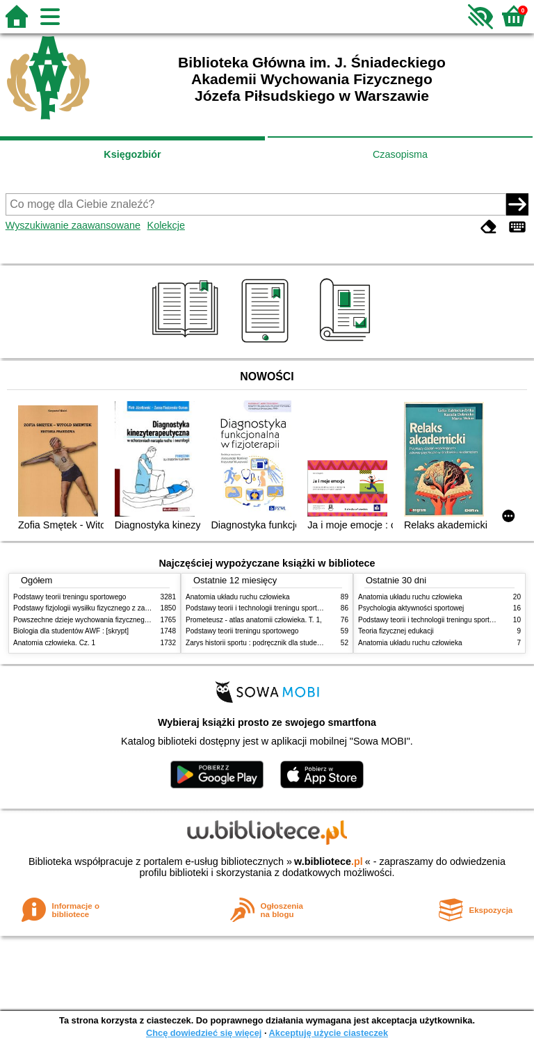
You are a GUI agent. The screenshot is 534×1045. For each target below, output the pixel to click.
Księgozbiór (132, 154)
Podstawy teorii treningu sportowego (69, 597)
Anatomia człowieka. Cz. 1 (54, 643)
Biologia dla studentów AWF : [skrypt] (71, 631)
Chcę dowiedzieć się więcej (203, 1033)
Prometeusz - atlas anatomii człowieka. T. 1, (254, 620)
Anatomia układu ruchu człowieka (238, 597)
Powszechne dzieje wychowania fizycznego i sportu (93, 620)
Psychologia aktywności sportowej (411, 608)
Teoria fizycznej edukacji (396, 631)
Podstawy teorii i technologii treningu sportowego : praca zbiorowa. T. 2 (296, 608)
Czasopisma (400, 154)
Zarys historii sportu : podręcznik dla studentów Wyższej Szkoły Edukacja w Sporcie (316, 643)
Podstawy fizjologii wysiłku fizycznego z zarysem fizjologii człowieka (118, 608)
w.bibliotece (328, 861)
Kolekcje (166, 225)
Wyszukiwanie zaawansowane (73, 225)
